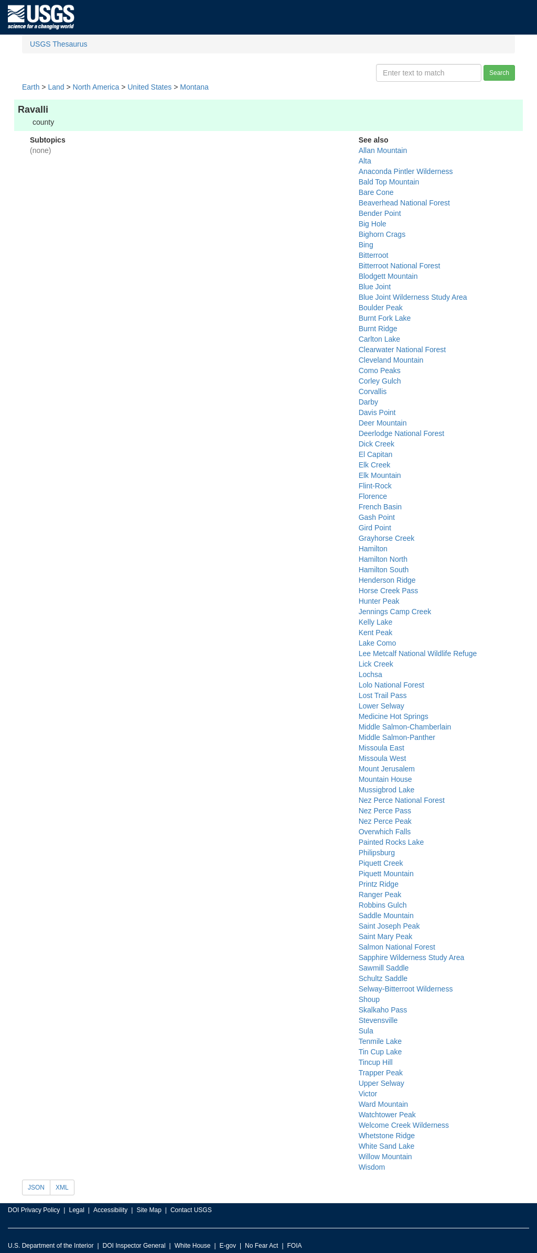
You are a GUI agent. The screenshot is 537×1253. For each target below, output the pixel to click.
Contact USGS (191, 1210)
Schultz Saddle (383, 978)
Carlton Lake (379, 339)
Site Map (148, 1210)
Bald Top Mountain (389, 182)
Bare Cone (376, 192)
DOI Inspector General (134, 1245)
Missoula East (381, 748)
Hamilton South (384, 569)
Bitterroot (374, 255)
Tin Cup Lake (380, 1052)
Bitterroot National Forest (400, 266)
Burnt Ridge (378, 328)
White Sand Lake (387, 1146)
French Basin (380, 507)
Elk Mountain (380, 475)
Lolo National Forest (391, 685)
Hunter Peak (379, 601)
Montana (194, 87)
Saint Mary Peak (386, 936)
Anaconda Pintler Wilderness (406, 171)
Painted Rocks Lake (391, 842)
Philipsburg (377, 852)
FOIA (294, 1245)
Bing (366, 245)
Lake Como (377, 643)
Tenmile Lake (380, 1041)
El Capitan (376, 454)
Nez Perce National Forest (402, 800)
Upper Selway (381, 1083)
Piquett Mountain (386, 873)
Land (56, 87)
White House (193, 1245)
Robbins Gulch (383, 905)
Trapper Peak (381, 1073)
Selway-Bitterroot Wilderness (406, 989)
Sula (366, 1031)
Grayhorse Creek (387, 538)
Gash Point (377, 517)
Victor (368, 1093)
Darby (368, 402)
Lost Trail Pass (383, 695)
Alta (365, 161)
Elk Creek (375, 465)
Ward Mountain (383, 1104)
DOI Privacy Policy (34, 1210)
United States (149, 87)
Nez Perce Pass (385, 811)
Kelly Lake (376, 622)
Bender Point (380, 213)
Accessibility (110, 1210)
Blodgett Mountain (388, 276)
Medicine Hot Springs (393, 716)
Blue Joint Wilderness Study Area (413, 297)
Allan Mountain (383, 150)
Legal (76, 1210)
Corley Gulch (380, 381)
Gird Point (375, 528)
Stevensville (378, 1020)
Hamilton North (383, 559)
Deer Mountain (383, 423)
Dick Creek (376, 444)
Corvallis (373, 391)
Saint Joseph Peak (389, 926)
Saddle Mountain (386, 915)
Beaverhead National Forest (404, 203)
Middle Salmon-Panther (397, 737)
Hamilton (373, 548)
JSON (36, 1187)
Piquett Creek (381, 863)
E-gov (228, 1245)
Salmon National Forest (397, 947)
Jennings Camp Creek (395, 611)
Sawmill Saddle (384, 968)
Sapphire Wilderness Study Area (412, 957)
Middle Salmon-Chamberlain (405, 727)
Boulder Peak (381, 307)
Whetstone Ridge (387, 1135)
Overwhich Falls (385, 831)
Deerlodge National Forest (401, 433)
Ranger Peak (380, 894)
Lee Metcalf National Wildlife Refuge (418, 653)
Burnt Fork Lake (385, 318)
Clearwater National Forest (402, 349)
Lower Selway (381, 706)
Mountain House (385, 779)
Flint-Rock (375, 486)
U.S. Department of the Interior (50, 1245)
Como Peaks (380, 370)
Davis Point (377, 412)
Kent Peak (376, 632)
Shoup (369, 999)
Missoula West (382, 758)
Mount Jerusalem (387, 769)
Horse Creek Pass (388, 590)
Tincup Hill (376, 1062)
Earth (30, 87)
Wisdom (372, 1167)
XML (62, 1187)
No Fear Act (261, 1245)
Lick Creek (376, 664)
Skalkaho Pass (383, 1010)
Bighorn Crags (382, 234)
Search (499, 73)
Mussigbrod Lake (387, 790)
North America (96, 87)
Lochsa (370, 674)
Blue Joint (375, 286)
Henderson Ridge (387, 580)
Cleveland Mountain (391, 360)
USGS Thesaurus (58, 44)
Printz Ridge (379, 884)
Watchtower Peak (387, 1114)
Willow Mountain (385, 1156)
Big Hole (372, 224)
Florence (373, 496)
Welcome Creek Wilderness (404, 1125)
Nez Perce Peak (385, 821)
